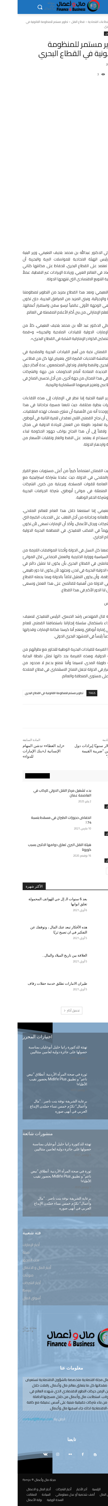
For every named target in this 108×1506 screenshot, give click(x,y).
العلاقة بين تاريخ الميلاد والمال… (47, 955)
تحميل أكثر (54, 1010)
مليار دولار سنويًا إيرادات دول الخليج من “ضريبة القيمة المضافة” (80, 751)
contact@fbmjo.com (20, 1419)
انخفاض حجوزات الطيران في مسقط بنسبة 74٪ (43, 820)
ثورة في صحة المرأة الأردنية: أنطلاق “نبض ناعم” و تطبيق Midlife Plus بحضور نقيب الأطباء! (39, 1079)
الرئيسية (99, 22)
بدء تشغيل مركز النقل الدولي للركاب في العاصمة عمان (45, 793)
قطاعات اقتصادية (80, 22)
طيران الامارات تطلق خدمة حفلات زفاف (40, 983)
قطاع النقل (60, 22)
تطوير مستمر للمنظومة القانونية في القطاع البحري (36, 693)
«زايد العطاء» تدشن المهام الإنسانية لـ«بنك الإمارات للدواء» (26, 751)
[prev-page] (98, 871)
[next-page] (91, 871)
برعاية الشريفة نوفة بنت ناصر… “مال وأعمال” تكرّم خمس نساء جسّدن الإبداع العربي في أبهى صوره (41, 1106)
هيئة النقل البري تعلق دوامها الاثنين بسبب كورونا (42, 847)
